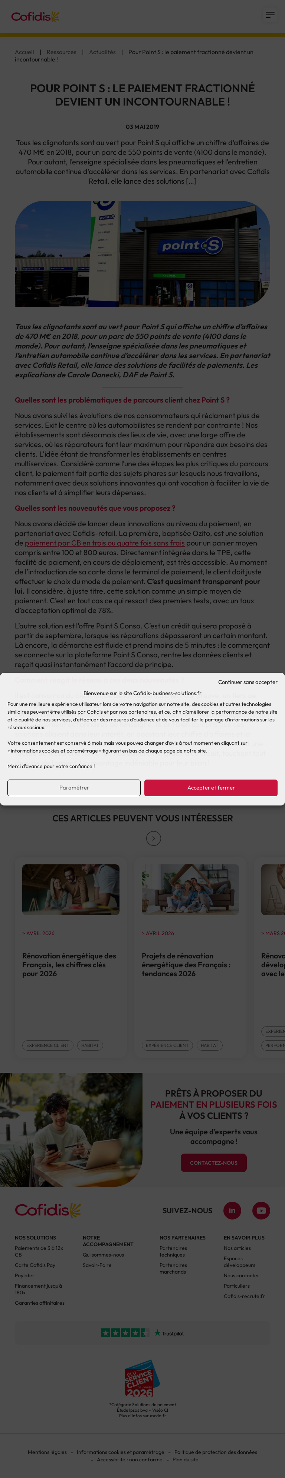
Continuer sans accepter (248, 681)
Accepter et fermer (211, 787)
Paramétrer (74, 787)
